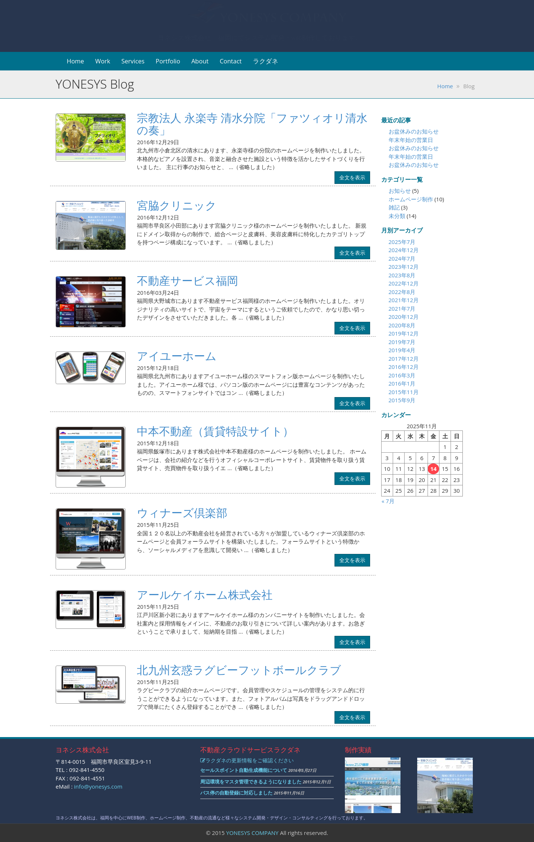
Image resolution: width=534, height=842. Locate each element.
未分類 (397, 215)
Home (75, 61)
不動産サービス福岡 (187, 280)
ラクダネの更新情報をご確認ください (247, 760)
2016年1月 (402, 383)
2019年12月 (404, 333)
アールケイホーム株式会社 (205, 594)
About (199, 61)
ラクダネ (265, 61)
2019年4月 (402, 350)
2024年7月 (402, 258)
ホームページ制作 (411, 199)
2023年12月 (404, 266)
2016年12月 (404, 366)
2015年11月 (404, 392)
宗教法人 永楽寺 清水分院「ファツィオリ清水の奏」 (252, 124)
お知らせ (400, 190)
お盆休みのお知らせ (414, 131)
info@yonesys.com (98, 786)
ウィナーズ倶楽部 (182, 512)
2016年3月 (402, 375)
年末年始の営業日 (411, 139)
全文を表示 (352, 177)
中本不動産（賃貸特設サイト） (215, 431)
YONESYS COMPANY (252, 832)
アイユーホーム (177, 355)
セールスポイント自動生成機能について (243, 770)
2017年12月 (404, 358)
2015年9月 (402, 400)
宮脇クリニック (177, 205)
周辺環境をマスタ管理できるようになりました (250, 781)
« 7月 (388, 501)
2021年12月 (404, 300)
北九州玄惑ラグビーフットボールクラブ (239, 669)
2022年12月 (404, 283)
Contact (230, 61)
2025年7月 (402, 241)
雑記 (394, 207)
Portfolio (168, 61)
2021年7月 (402, 308)
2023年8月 (402, 275)
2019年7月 (402, 342)
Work (103, 61)
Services (133, 61)
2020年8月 (402, 325)
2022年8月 (402, 291)
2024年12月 (404, 250)
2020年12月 (404, 316)
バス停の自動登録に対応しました (236, 792)
